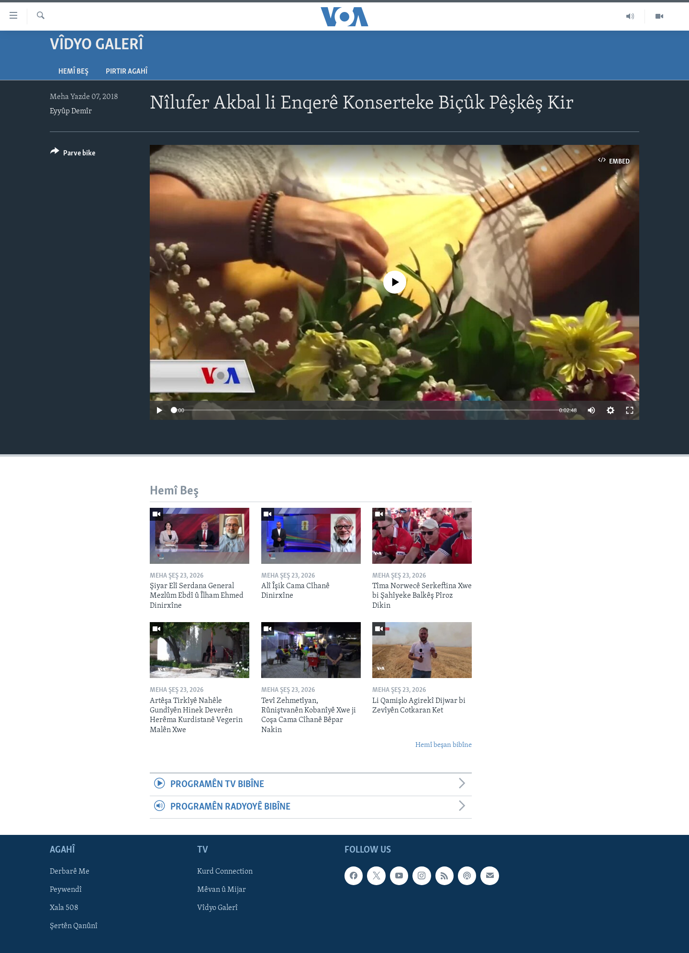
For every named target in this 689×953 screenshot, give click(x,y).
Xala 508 (64, 908)
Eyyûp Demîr (71, 111)
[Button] (72, 154)
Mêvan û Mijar (221, 890)
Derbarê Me (69, 872)
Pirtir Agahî (126, 72)
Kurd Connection (225, 872)
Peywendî (66, 890)
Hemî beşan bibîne (443, 745)
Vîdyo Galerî (217, 908)
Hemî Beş (73, 72)
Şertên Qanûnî (74, 927)
